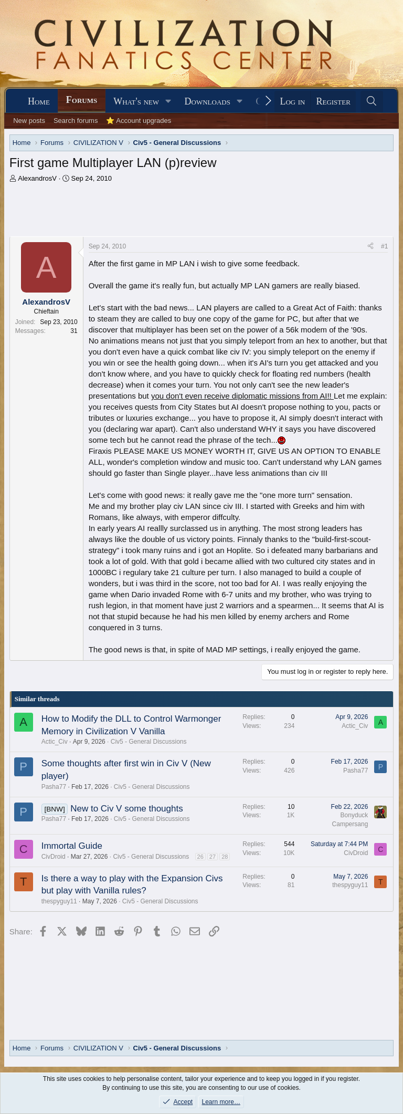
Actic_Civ (54, 741)
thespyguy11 (59, 901)
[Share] (370, 247)
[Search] (371, 101)
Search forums (76, 120)
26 (200, 856)
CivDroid (53, 856)
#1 (384, 246)
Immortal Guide (71, 846)
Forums (81, 100)
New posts (29, 120)
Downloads (207, 101)
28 (224, 856)
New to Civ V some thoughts (126, 809)
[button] (168, 101)
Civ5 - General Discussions (149, 741)
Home (39, 101)
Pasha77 (53, 786)
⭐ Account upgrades (138, 120)
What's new (136, 101)
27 (212, 856)
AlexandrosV (37, 178)
